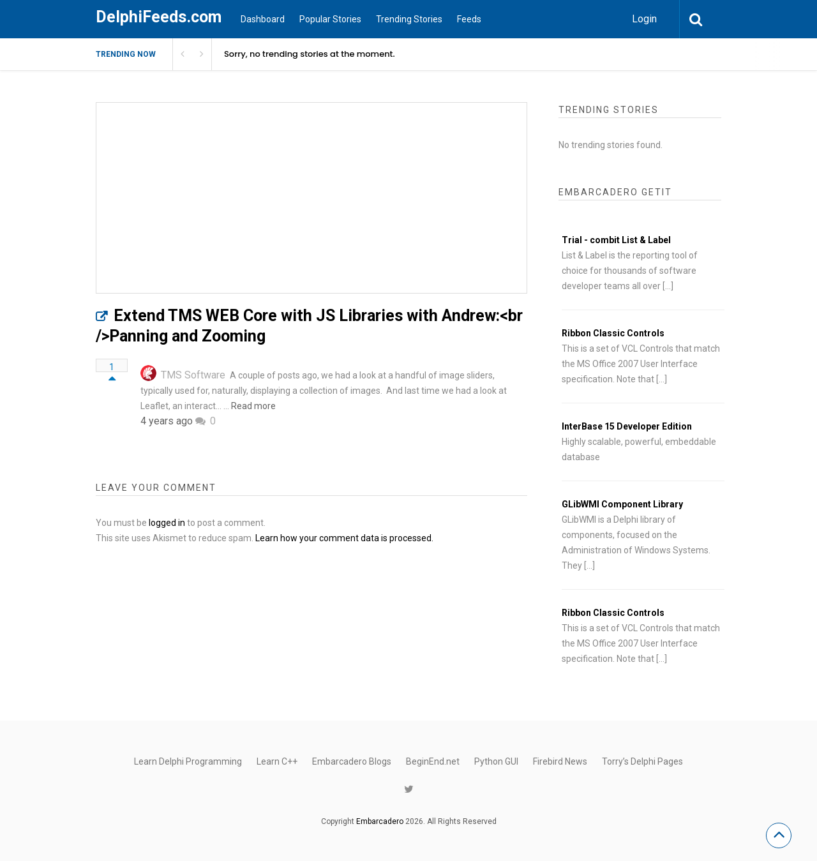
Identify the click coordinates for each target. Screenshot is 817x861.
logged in (167, 523)
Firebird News (560, 761)
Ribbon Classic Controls (613, 333)
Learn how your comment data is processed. (344, 538)
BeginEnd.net (433, 761)
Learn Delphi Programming (188, 761)
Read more (253, 406)
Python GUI (496, 761)
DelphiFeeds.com (158, 17)
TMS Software (193, 375)
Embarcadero (379, 821)
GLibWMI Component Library (622, 504)
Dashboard (263, 19)
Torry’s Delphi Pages (642, 761)
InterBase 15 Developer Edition (627, 426)
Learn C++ (277, 761)
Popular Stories (330, 19)
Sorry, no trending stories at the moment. (309, 54)
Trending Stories (409, 19)
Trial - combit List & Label (616, 240)
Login (644, 19)
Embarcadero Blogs (351, 761)
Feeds (469, 19)
